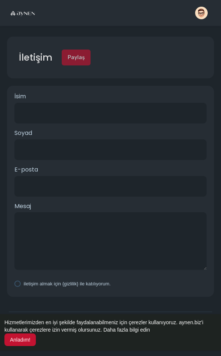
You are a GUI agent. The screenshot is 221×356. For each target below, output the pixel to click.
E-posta (26, 170)
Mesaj (22, 206)
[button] (201, 13)
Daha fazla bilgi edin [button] (126, 330)
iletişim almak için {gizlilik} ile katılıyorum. (67, 284)
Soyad (23, 133)
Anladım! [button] (20, 340)
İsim (20, 96)
